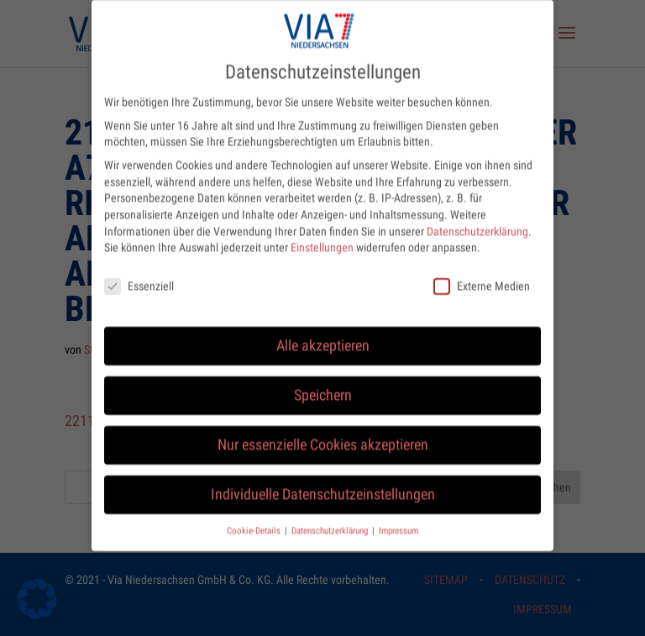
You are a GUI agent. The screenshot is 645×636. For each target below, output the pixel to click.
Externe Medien (481, 275)
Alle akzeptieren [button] (323, 334)
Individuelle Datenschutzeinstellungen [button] (323, 483)
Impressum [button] (398, 518)
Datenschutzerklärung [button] (330, 518)
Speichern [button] (323, 384)
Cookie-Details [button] (255, 518)
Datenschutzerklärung (477, 219)
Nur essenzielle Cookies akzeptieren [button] (323, 433)
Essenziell (139, 275)
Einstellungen (322, 236)
